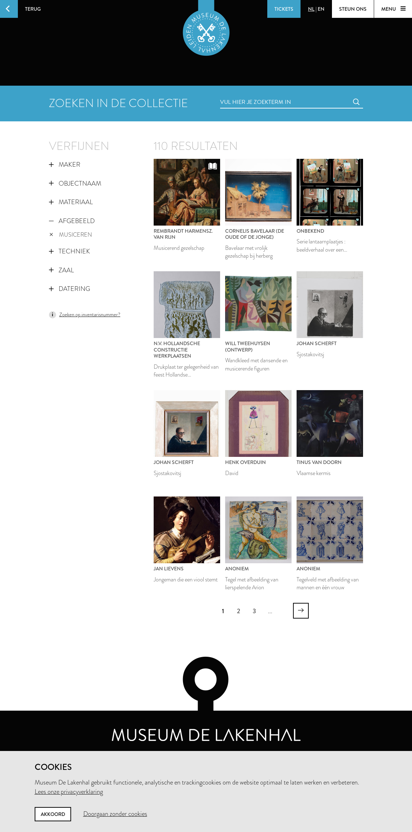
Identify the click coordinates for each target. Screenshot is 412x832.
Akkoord (53, 814)
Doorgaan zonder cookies (115, 813)
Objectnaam (75, 183)
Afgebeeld (72, 221)
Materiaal (71, 202)
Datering (69, 288)
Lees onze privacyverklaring (69, 791)
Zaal (61, 270)
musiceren (70, 235)
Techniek (69, 251)
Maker (64, 164)
